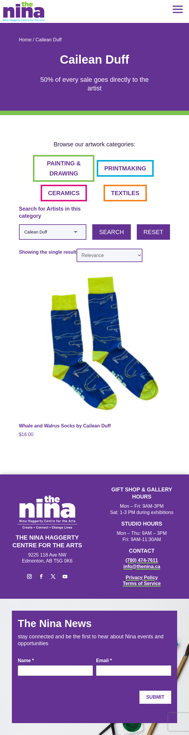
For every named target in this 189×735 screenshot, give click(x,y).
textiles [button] (125, 193)
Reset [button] (153, 232)
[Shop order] (109, 255)
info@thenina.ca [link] (141, 566)
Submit (155, 697)
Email (104, 660)
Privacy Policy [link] (142, 577)
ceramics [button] (64, 193)
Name (26, 660)
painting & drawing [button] (64, 168)
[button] (178, 9)
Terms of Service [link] (142, 583)
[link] (23, 11)
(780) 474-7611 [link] (142, 560)
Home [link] (25, 39)
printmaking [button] (125, 168)
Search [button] (111, 232)
